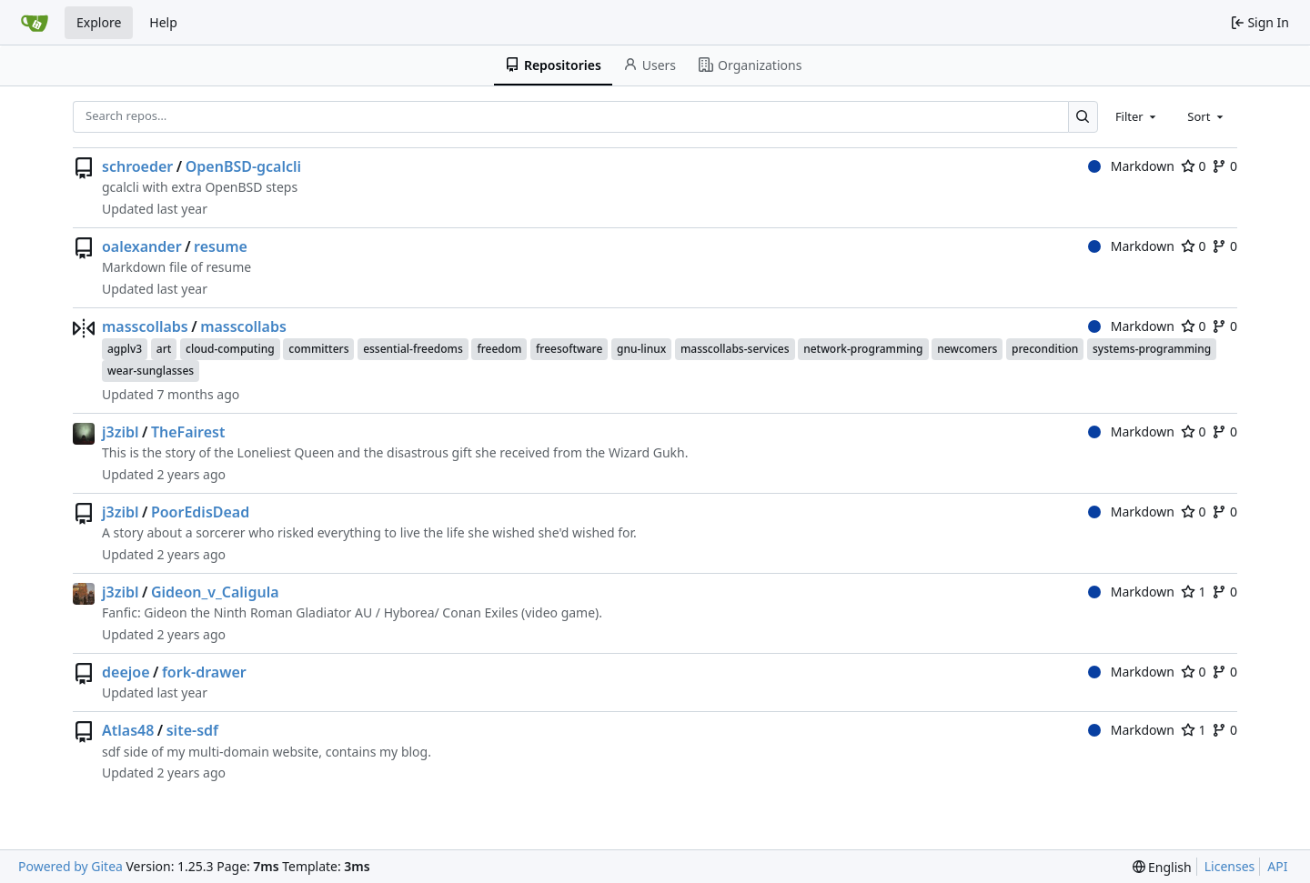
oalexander (142, 246)
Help (163, 22)
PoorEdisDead (200, 512)
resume (220, 246)
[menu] (1162, 867)
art (164, 348)
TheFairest (188, 432)
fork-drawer (204, 672)
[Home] (34, 22)
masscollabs (145, 326)
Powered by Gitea (70, 866)
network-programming (862, 348)
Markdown (1131, 166)
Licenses (1229, 866)
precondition (1045, 348)
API (1277, 866)
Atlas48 (128, 730)
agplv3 (124, 348)
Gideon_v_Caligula (215, 592)
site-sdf (192, 730)
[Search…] (1083, 117)
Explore (98, 22)
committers (318, 348)
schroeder (137, 166)
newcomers (967, 348)
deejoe (126, 672)
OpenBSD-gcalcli (243, 166)
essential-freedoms (413, 348)
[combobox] (1137, 116)
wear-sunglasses (150, 370)
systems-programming (1152, 348)
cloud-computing (230, 348)
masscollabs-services (735, 348)
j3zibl (120, 432)
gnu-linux (641, 348)
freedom (499, 348)
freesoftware (569, 348)
